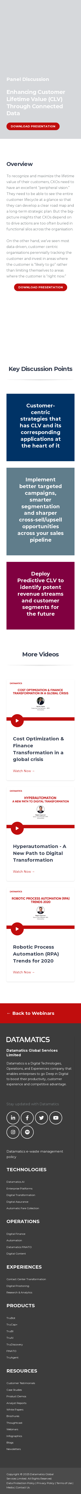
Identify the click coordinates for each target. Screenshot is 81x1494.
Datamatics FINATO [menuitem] (19, 1247)
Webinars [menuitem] (12, 1429)
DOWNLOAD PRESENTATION (33, 126)
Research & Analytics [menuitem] (19, 1292)
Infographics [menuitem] (14, 1436)
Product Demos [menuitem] (16, 1396)
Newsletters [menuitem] (13, 1449)
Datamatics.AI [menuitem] (15, 1181)
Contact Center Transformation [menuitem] (26, 1279)
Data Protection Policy (20, 1483)
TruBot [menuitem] (10, 1318)
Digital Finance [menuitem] (15, 1233)
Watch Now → (40, 754)
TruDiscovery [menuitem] (14, 1344)
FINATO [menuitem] (11, 1351)
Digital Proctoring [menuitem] (17, 1285)
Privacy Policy (45, 1483)
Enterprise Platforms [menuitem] (19, 1188)
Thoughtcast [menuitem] (14, 1422)
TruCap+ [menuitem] (11, 1324)
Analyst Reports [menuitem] (16, 1403)
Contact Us (23, 1487)
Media (10, 1487)
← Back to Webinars (30, 1013)
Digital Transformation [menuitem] (20, 1195)
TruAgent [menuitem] (12, 1357)
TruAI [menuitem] (9, 1337)
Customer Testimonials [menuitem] (20, 1383)
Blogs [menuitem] (9, 1442)
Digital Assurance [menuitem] (17, 1201)
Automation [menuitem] (14, 1240)
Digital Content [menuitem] (16, 1253)
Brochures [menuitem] (12, 1416)
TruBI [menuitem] (9, 1331)
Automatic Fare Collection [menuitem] (22, 1208)
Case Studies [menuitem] (14, 1389)
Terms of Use (64, 1483)
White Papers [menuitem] (14, 1409)
